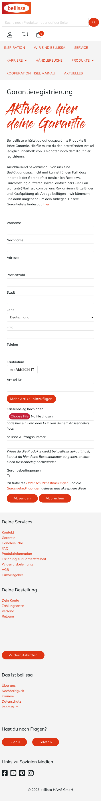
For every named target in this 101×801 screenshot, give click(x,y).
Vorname (14, 223)
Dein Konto (10, 600)
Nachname (15, 240)
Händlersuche (12, 543)
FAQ (5, 548)
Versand (8, 611)
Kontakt (8, 532)
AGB (5, 569)
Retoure (8, 616)
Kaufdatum (15, 362)
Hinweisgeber (12, 575)
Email (11, 327)
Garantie (8, 538)
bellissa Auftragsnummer (26, 437)
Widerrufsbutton (23, 655)
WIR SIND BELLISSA (49, 47)
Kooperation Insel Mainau (30, 73)
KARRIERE (14, 60)
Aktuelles (73, 73)
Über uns (9, 685)
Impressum (10, 707)
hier (46, 204)
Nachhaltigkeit (13, 691)
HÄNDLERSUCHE (49, 60)
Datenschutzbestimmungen (47, 483)
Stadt (11, 292)
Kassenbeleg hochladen (25, 409)
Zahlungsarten (13, 606)
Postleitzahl (16, 275)
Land (10, 310)
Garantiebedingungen (24, 470)
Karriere (8, 696)
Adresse (13, 257)
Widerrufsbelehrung (17, 564)
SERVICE (81, 47)
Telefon (12, 344)
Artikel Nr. (14, 380)
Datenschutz (11, 701)
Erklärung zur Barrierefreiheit (24, 559)
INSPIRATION (14, 47)
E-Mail (14, 742)
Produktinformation (17, 554)
